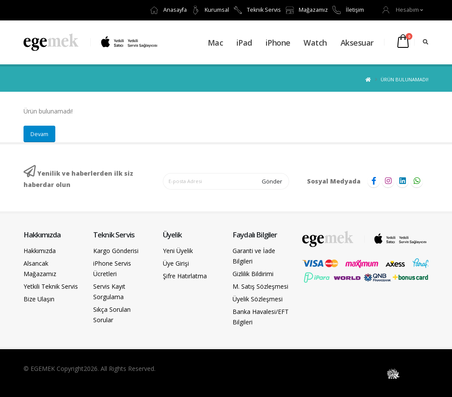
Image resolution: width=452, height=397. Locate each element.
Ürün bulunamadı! (404, 79)
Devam (39, 134)
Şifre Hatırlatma (185, 276)
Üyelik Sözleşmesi (258, 299)
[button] (402, 10)
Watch (315, 42)
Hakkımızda (40, 251)
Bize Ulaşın (39, 299)
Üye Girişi (176, 263)
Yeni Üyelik (178, 251)
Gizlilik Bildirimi (253, 274)
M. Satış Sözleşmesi (260, 286)
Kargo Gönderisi (115, 251)
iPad (244, 42)
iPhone (278, 42)
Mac (215, 42)
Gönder (272, 181)
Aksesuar (357, 42)
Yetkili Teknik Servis (51, 286)
